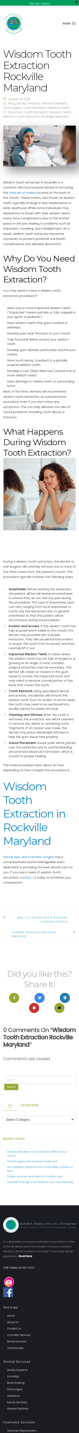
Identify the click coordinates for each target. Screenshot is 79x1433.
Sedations (13, 1390)
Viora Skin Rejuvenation (22, 1425)
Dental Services (17, 1336)
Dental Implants (17, 1365)
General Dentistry (54, 98)
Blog (11, 98)
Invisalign (13, 1371)
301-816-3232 (26, 1262)
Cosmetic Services (19, 1330)
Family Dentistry (28, 98)
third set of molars (22, 187)
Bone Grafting (15, 1378)
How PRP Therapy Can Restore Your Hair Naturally (40, 1177)
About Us (13, 1317)
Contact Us (14, 1323)
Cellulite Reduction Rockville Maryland (34, 929)
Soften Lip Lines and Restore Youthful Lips (34, 1171)
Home (11, 1310)
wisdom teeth (60, 107)
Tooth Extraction (35, 103)
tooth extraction (36, 107)
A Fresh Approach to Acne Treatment (32, 1156)
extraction (15, 107)
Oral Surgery (12, 103)
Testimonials (15, 1343)
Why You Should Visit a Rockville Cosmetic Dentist (42, 914)
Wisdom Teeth (59, 103)
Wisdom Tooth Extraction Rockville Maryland (36, 111)
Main (69, 18)
